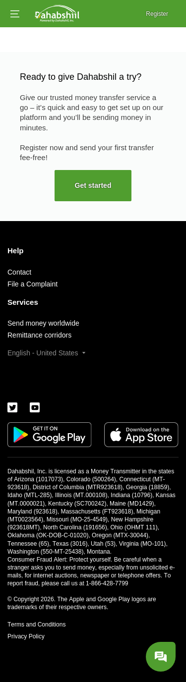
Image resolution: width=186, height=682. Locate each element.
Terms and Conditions (36, 624)
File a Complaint (32, 284)
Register (157, 13)
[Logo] (57, 13)
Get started (93, 185)
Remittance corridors (39, 335)
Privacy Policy (26, 636)
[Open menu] (14, 13)
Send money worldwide (43, 323)
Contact (19, 272)
